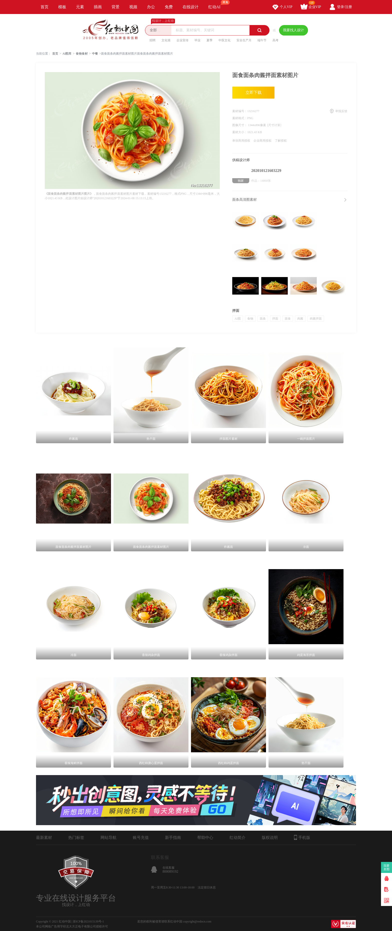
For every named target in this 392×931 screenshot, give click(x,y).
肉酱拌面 (316, 318)
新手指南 (173, 837)
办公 (151, 7)
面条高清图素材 (244, 199)
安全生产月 (244, 40)
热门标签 (76, 837)
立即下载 (254, 92)
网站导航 (108, 837)
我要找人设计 (293, 30)
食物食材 (82, 53)
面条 (263, 318)
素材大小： (239, 132)
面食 (288, 318)
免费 (169, 7)
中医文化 (224, 40)
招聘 (153, 40)
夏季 (209, 40)
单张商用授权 (241, 140)
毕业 (197, 40)
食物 (250, 318)
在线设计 (190, 7)
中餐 (95, 53)
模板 (62, 7)
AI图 (237, 318)
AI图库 (67, 53)
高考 (275, 40)
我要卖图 (387, 867)
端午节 (262, 40)
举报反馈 (341, 111)
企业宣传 (182, 40)
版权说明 (270, 837)
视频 (133, 7)
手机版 (302, 837)
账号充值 (141, 837)
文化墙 (166, 40)
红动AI (216, 4)
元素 (80, 7)
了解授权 (281, 140)
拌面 (275, 318)
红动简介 (238, 837)
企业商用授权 (263, 140)
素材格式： (239, 118)
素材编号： (239, 111)
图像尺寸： (240, 125)
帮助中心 (205, 837)
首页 (44, 7)
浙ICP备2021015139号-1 (88, 921)
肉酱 (300, 318)
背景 (116, 7)
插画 (98, 7)
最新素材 (44, 837)
